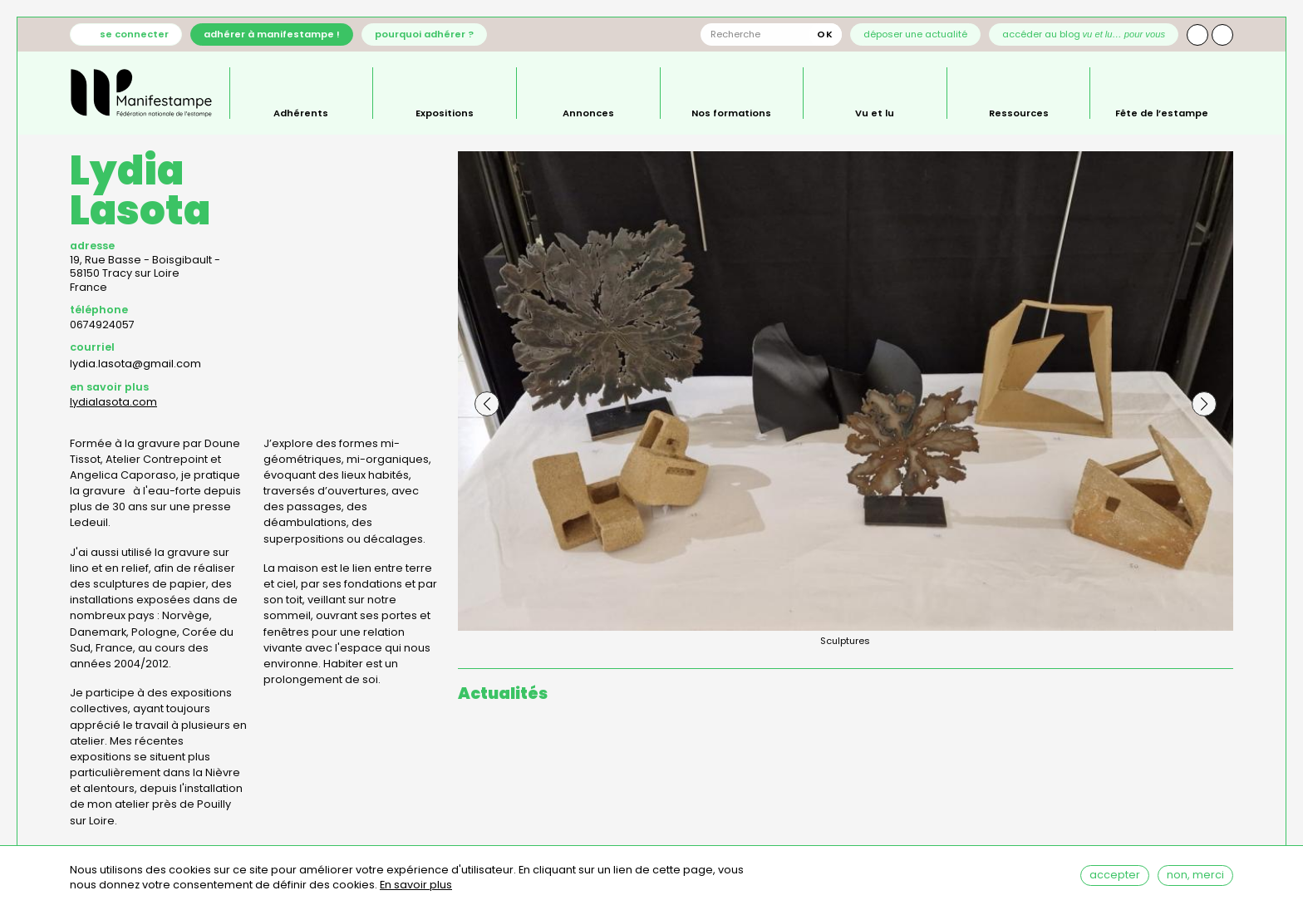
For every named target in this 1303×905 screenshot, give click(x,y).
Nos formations (731, 112)
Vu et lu (874, 112)
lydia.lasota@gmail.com (135, 364)
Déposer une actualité (915, 34)
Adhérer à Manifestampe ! (272, 34)
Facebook (1222, 35)
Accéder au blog (1084, 34)
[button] (486, 403)
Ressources (1019, 112)
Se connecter (134, 34)
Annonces (588, 112)
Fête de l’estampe (1161, 112)
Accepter (1114, 877)
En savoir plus (416, 888)
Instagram (1197, 35)
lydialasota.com (113, 402)
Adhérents (300, 112)
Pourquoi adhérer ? (424, 34)
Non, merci (1195, 877)
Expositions (444, 112)
